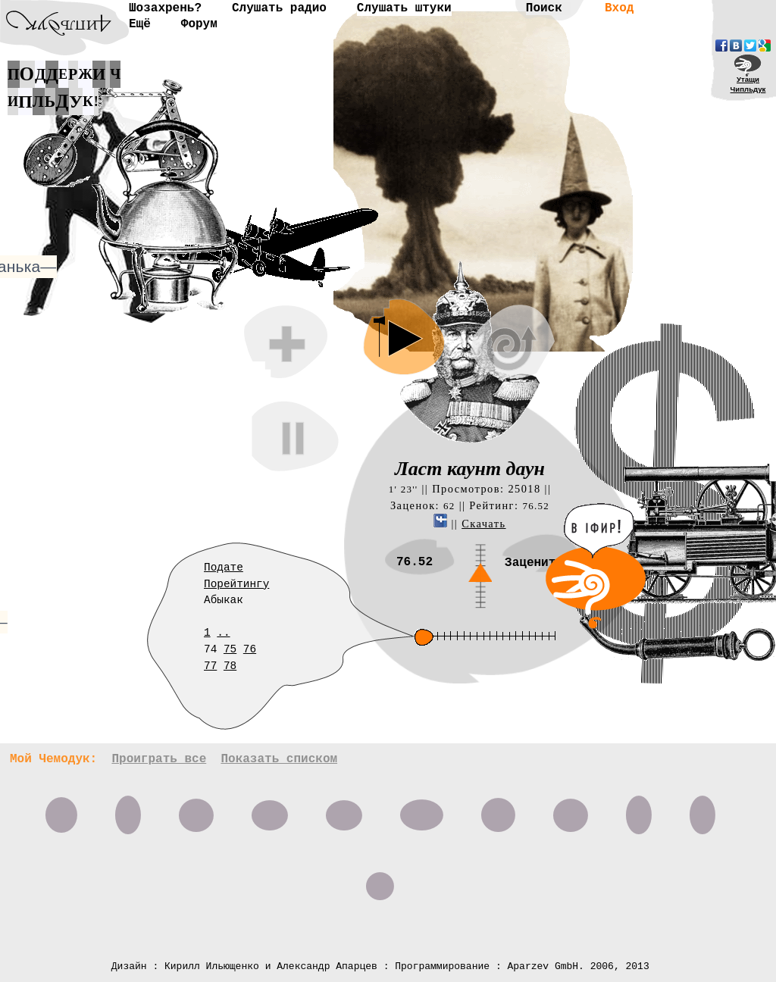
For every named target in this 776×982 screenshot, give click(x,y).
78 (230, 666)
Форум (199, 24)
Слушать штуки (404, 8)
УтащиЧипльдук (748, 84)
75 (230, 649)
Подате (223, 567)
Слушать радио (279, 8)
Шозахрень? (165, 8)
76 (249, 649)
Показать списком (279, 759)
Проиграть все (158, 759)
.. (223, 633)
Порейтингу (236, 584)
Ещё (140, 24)
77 (210, 666)
